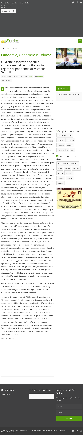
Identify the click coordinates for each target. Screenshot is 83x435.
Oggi (59, 163)
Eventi (8, 48)
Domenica (74, 163)
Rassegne (61, 145)
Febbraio (60, 183)
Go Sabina (34, 396)
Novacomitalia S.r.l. (24, 431)
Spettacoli (70, 140)
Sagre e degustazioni (65, 135)
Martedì (67, 168)
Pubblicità (56, 431)
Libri (72, 150)
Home (50, 431)
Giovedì (60, 173)
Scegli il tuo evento (67, 131)
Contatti (62, 431)
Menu (80, 41)
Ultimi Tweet (8, 390)
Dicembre (61, 178)
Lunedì (60, 168)
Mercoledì (76, 168)
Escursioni (61, 140)
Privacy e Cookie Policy (8, 432)
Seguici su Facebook (40, 390)
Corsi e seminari (63, 150)
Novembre (69, 173)
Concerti (70, 145)
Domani (66, 163)
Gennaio (70, 178)
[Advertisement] (50, 20)
